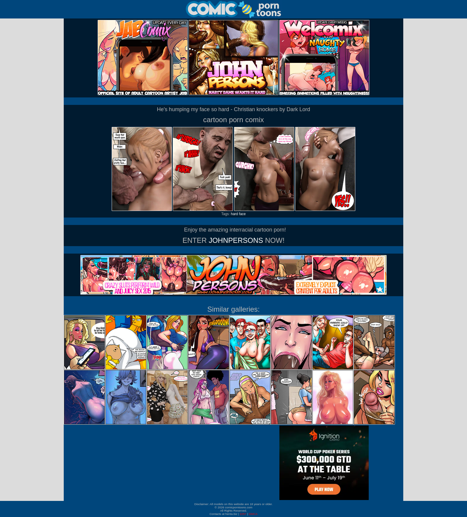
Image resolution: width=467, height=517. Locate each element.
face (242, 214)
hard (234, 214)
